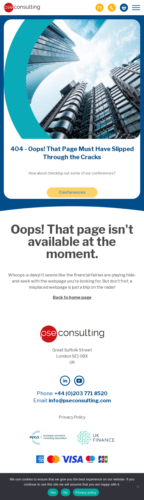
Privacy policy (86, 492)
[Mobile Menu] (136, 8)
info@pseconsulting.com (80, 401)
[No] (137, 486)
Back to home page (72, 297)
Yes (53, 492)
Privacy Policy (72, 417)
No (65, 492)
